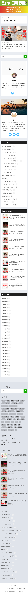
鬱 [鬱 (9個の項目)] (15, 430)
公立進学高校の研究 (8, 175)
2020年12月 (6, 341)
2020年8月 (6, 353)
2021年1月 (6, 338)
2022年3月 (6, 301)
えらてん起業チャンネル (7, 440)
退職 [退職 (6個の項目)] (19, 424)
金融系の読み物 (7, 196)
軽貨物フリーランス (8, 193)
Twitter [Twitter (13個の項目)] (17, 400)
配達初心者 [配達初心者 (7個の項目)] (10, 427)
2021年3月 (6, 332)
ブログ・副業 (6, 172)
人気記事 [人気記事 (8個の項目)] (22, 416)
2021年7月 (6, 320)
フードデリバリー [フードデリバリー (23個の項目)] (5, 416)
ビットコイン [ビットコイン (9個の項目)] (12, 413)
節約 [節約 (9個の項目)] (8, 424)
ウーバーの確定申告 (10, 158)
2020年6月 (6, 360)
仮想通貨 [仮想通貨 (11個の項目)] (3, 419)
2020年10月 (6, 347)
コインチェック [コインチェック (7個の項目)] (5, 413)
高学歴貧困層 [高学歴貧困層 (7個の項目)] (10, 430)
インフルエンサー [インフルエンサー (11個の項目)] (5, 408)
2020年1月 (6, 375)
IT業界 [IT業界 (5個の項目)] (8, 400)
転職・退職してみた (8, 190)
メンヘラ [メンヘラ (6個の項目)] (17, 416)
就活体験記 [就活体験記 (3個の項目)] (7, 422)
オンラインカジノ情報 (10, 199)
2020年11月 (6, 344)
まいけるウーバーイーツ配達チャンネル (10, 442)
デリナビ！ (3, 444)
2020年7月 (6, 357)
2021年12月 (6, 310)
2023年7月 (6, 298)
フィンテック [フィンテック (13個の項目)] (19, 413)
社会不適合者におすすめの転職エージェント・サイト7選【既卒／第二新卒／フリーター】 (14, 9)
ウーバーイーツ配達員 (9, 152)
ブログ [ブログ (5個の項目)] (12, 416)
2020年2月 (6, 372)
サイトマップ (6, 588)
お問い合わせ (14, 588)
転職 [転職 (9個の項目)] (15, 424)
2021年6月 (6, 323)
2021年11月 (6, 314)
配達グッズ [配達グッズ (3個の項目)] (4, 427)
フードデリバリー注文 (9, 169)
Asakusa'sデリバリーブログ (8, 439)
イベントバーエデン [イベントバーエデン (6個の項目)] (13, 405)
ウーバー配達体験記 (10, 166)
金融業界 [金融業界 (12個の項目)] (20, 427)
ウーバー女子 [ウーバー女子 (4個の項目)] (21, 408)
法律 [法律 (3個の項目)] (20, 422)
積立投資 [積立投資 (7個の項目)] (3, 424)
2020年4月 (6, 366)
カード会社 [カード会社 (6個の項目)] (4, 411)
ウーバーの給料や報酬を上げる (13, 161)
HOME (14, 586)
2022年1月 (6, 307)
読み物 (5, 179)
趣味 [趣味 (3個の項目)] (12, 424)
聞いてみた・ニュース (10, 187)
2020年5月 (6, 363)
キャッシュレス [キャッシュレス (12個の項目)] (11, 411)
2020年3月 (6, 369)
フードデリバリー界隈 (10, 184)
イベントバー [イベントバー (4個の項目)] (4, 405)
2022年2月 (6, 304)
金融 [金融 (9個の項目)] (15, 427)
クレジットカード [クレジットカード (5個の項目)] (19, 411)
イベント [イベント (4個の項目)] (20, 403)
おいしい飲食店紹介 (8, 146)
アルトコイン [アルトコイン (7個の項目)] (14, 403)
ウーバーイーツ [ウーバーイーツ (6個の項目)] (14, 408)
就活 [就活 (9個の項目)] (3, 422)
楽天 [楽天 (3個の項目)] (16, 422)
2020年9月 (6, 350)
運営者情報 (22, 588)
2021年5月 (6, 326)
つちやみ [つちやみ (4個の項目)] (22, 400)
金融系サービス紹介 (10, 205)
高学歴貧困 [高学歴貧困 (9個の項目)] (4, 430)
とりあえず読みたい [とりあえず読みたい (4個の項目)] (6, 403)
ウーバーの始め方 (9, 155)
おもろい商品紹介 (8, 149)
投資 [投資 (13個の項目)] (13, 422)
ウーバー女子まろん (10, 182)
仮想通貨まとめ (9, 202)
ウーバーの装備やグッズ (11, 164)
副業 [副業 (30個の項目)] (14, 419)
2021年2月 (6, 335)
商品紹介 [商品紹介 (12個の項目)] (22, 419)
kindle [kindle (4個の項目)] (12, 400)
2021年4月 (6, 329)
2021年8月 (6, 317)
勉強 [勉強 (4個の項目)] (18, 419)
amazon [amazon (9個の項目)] (3, 400)
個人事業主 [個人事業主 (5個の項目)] (9, 419)
